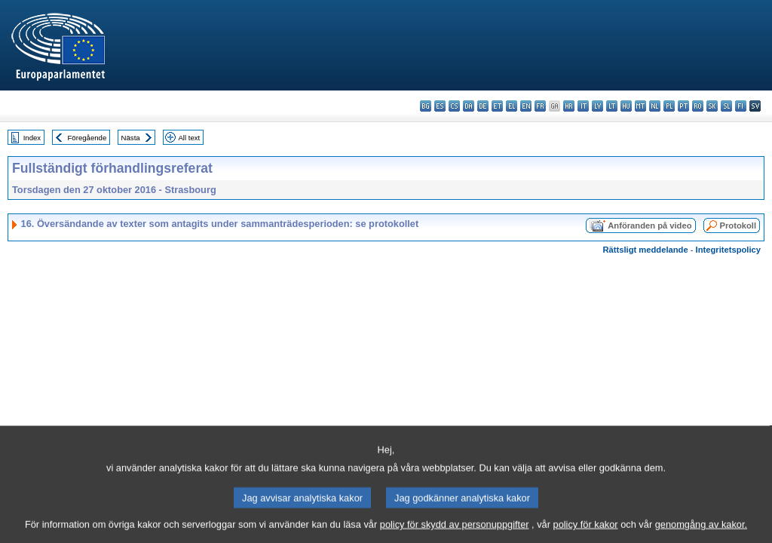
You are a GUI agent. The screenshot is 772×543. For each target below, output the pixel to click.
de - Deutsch (483, 106)
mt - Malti (640, 106)
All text (189, 137)
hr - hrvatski (568, 106)
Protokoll (738, 225)
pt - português (683, 106)
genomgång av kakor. (701, 532)
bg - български (425, 106)
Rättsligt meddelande (645, 249)
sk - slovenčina (712, 106)
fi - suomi (740, 106)
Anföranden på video (649, 225)
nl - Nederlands (654, 106)
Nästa (130, 137)
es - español (440, 106)
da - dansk (468, 106)
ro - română (697, 106)
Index (32, 137)
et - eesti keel (497, 106)
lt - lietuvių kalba (611, 106)
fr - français (540, 106)
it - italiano (583, 106)
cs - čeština (454, 106)
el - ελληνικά (511, 106)
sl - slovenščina (726, 106)
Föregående (87, 137)
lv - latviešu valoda (597, 106)
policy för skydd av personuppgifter (454, 532)
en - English (526, 106)
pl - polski (669, 106)
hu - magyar (626, 106)
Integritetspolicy (728, 249)
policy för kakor (585, 532)
